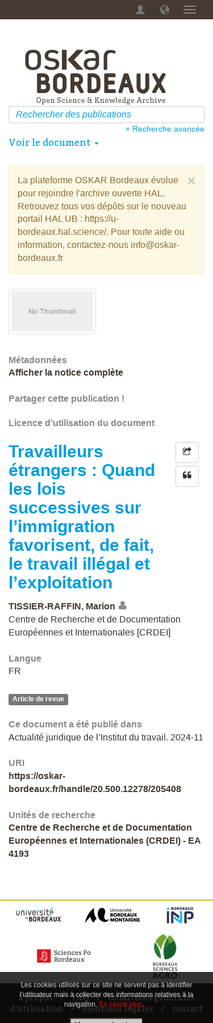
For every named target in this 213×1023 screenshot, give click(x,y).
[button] (164, 9)
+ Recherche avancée (165, 128)
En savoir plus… (124, 1004)
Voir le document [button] (54, 142)
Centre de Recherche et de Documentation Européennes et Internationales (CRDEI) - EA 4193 (105, 840)
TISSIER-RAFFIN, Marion (62, 606)
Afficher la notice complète (66, 372)
